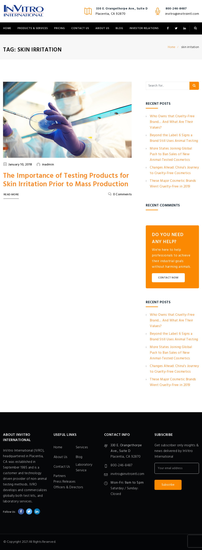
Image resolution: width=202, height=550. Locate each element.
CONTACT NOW (168, 277)
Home (7, 28)
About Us (102, 28)
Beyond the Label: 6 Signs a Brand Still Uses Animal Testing (174, 138)
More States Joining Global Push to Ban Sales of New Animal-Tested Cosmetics (171, 154)
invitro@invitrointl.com (182, 14)
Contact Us (80, 28)
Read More (11, 195)
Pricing (59, 28)
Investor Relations (144, 28)
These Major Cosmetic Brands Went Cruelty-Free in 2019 (173, 183)
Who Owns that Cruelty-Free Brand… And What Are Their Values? (172, 122)
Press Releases (65, 481)
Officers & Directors (68, 487)
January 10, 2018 (20, 164)
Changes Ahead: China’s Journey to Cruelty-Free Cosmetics (174, 170)
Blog (119, 28)
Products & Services (33, 28)
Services (82, 447)
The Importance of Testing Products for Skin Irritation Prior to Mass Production (66, 180)
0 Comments (122, 194)
